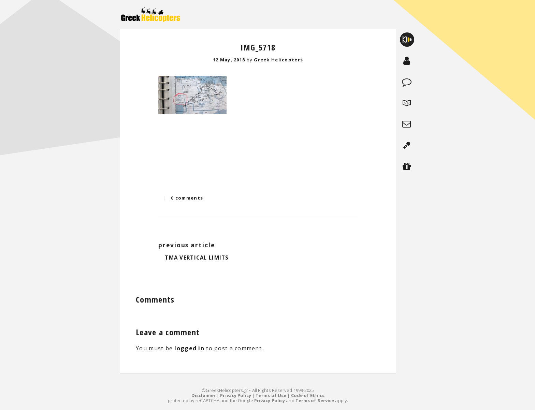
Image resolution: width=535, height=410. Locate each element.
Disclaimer (203, 395)
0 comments (187, 198)
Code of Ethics (307, 395)
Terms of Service (314, 400)
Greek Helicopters (278, 60)
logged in (189, 348)
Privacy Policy (235, 395)
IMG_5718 (258, 47)
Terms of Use (271, 395)
